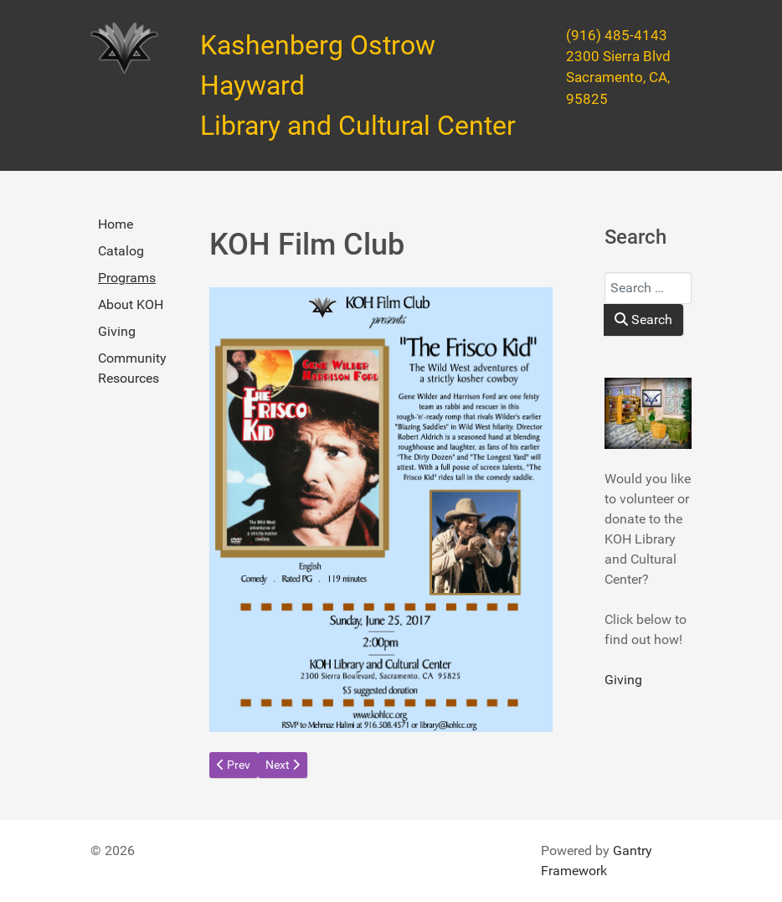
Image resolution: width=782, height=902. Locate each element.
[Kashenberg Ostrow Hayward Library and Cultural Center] (124, 48)
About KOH (130, 304)
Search (643, 319)
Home (115, 224)
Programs (127, 278)
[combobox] (648, 288)
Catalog (121, 251)
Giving (117, 331)
